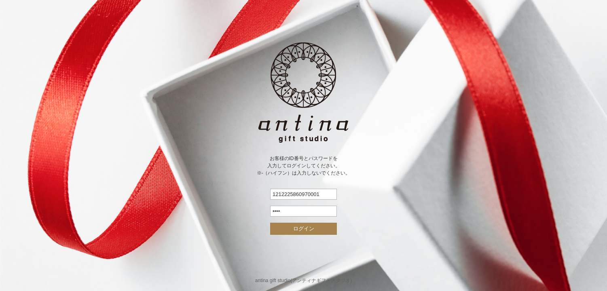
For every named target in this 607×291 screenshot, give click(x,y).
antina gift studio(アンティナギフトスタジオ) (303, 280)
